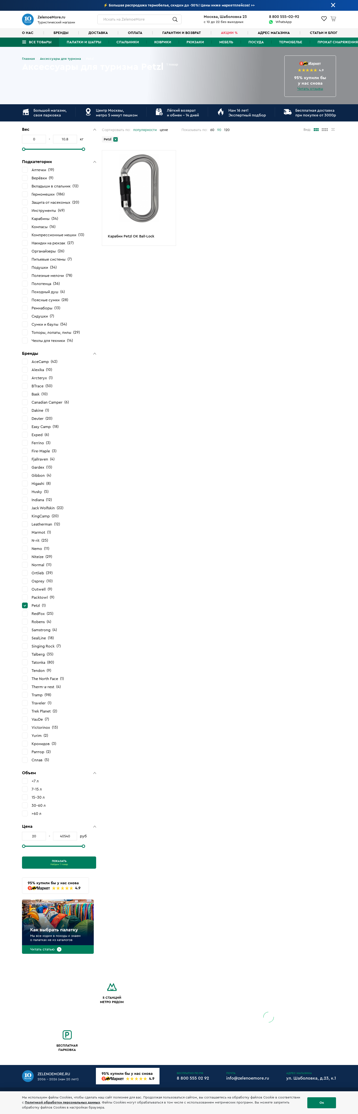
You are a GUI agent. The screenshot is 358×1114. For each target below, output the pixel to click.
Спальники (127, 42)
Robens (41, 622)
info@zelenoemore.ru (247, 1078)
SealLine (43, 638)
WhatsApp (283, 22)
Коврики (162, 42)
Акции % (229, 33)
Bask (40, 394)
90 (219, 130)
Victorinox (45, 727)
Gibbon (41, 475)
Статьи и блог (323, 33)
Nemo (40, 549)
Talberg (42, 654)
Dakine (40, 410)
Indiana (42, 500)
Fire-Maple (44, 451)
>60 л (36, 814)
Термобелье (290, 42)
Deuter (42, 419)
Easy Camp (45, 427)
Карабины (45, 219)
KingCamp (45, 516)
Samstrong (44, 630)
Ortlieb (42, 573)
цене (164, 130)
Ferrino (41, 443)
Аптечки (43, 170)
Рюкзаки (195, 42)
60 (212, 130)
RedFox (42, 614)
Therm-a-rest (46, 687)
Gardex (42, 467)
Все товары (40, 42)
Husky (40, 492)
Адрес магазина (274, 33)
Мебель (226, 42)
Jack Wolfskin (47, 508)
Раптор (41, 752)
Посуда (256, 42)
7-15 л (37, 789)
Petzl (39, 606)
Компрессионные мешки (58, 235)
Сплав (40, 760)
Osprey (42, 581)
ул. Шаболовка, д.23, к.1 (311, 1078)
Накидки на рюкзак (53, 243)
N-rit (40, 540)
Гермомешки (48, 194)
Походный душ (48, 292)
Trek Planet (44, 711)
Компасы (43, 227)
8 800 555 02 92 (193, 1078)
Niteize (42, 557)
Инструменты (48, 211)
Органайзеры (48, 251)
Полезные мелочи (52, 276)
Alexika (42, 370)
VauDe (40, 719)
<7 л (35, 781)
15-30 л (38, 797)
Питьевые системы (52, 259)
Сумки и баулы (49, 324)
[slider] (23, 149)
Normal (41, 565)
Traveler (41, 703)
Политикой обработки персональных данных (62, 1102)
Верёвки (42, 178)
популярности (145, 130)
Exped (40, 435)
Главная (28, 58)
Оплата (135, 33)
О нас (27, 33)
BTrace (42, 386)
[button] (59, 129)
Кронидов (44, 744)
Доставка (98, 33)
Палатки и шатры (84, 42)
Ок (321, 1102)
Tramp (41, 695)
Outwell (42, 589)
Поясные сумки (50, 300)
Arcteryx (42, 378)
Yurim (40, 736)
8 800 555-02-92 (284, 17)
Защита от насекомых (55, 202)
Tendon (41, 671)
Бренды (61, 33)
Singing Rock (46, 646)
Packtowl (43, 597)
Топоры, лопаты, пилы (56, 332)
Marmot (41, 532)
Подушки (44, 267)
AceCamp (44, 362)
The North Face (48, 679)
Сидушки (43, 316)
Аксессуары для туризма (60, 58)
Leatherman (46, 524)
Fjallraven (43, 459)
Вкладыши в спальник (55, 186)
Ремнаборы (46, 308)
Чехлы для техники (52, 341)
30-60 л (39, 805)
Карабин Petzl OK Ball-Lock (131, 236)
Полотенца (46, 284)
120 (227, 130)
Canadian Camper (50, 402)
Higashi (41, 484)
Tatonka (43, 662)
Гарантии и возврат (181, 33)
